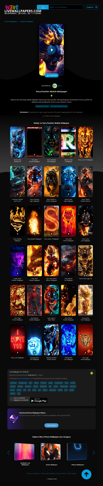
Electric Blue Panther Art (17, 160)
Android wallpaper (23, 378)
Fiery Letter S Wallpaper (51, 239)
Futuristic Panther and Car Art (17, 200)
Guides (74, 473)
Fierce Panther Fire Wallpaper (51, 160)
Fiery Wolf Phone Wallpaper (68, 240)
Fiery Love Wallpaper (17, 358)
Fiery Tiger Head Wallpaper (85, 358)
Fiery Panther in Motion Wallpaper (51, 200)
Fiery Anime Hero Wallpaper (85, 319)
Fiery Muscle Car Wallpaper (68, 279)
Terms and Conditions (48, 473)
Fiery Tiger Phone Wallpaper (17, 319)
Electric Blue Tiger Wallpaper (68, 200)
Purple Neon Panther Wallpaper (17, 279)
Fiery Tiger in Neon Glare (51, 319)
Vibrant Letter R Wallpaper (68, 160)
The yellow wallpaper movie (59, 106)
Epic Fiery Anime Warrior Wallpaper (51, 279)
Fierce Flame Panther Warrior (85, 200)
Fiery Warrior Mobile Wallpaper (34, 319)
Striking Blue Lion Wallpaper (68, 358)
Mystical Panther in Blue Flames (51, 358)
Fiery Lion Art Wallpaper (85, 160)
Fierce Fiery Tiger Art (85, 278)
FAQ (68, 473)
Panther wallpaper (26, 21)
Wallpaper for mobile (42, 106)
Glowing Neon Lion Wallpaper (34, 358)
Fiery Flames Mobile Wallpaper (68, 319)
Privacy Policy (61, 473)
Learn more (51, 425)
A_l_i (57, 86)
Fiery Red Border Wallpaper (34, 160)
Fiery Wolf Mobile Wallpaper (34, 279)
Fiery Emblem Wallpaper (17, 240)
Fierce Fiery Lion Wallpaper (85, 240)
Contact (29, 473)
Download (51, 75)
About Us (36, 473)
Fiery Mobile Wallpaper (34, 239)
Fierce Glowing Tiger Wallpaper (34, 200)
